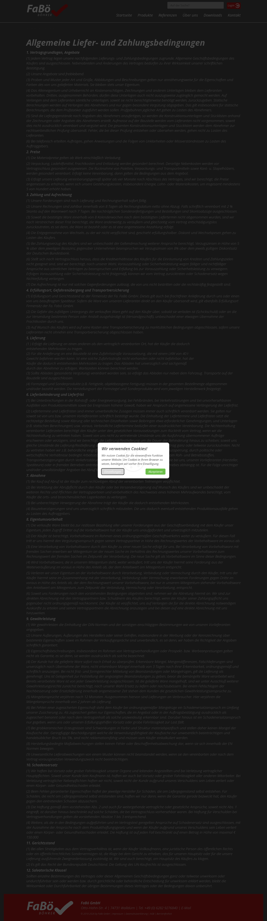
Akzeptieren (155, 471)
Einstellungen (112, 471)
